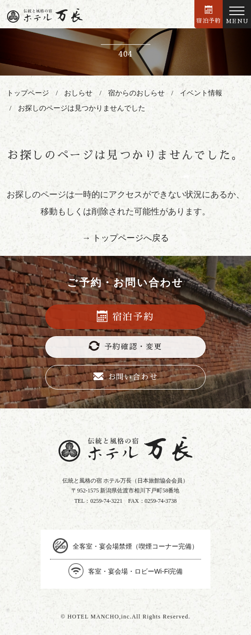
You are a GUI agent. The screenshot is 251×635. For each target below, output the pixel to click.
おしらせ (78, 93)
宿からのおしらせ (136, 93)
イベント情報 (201, 93)
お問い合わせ (125, 377)
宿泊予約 (208, 15)
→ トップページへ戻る (125, 238)
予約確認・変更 (125, 346)
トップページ (28, 93)
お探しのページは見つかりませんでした (81, 108)
